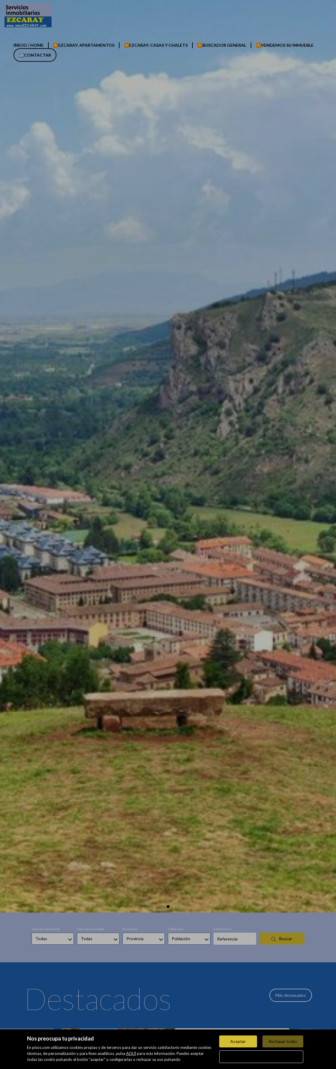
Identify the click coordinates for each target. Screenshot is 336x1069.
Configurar (261, 1056)
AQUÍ (131, 1053)
